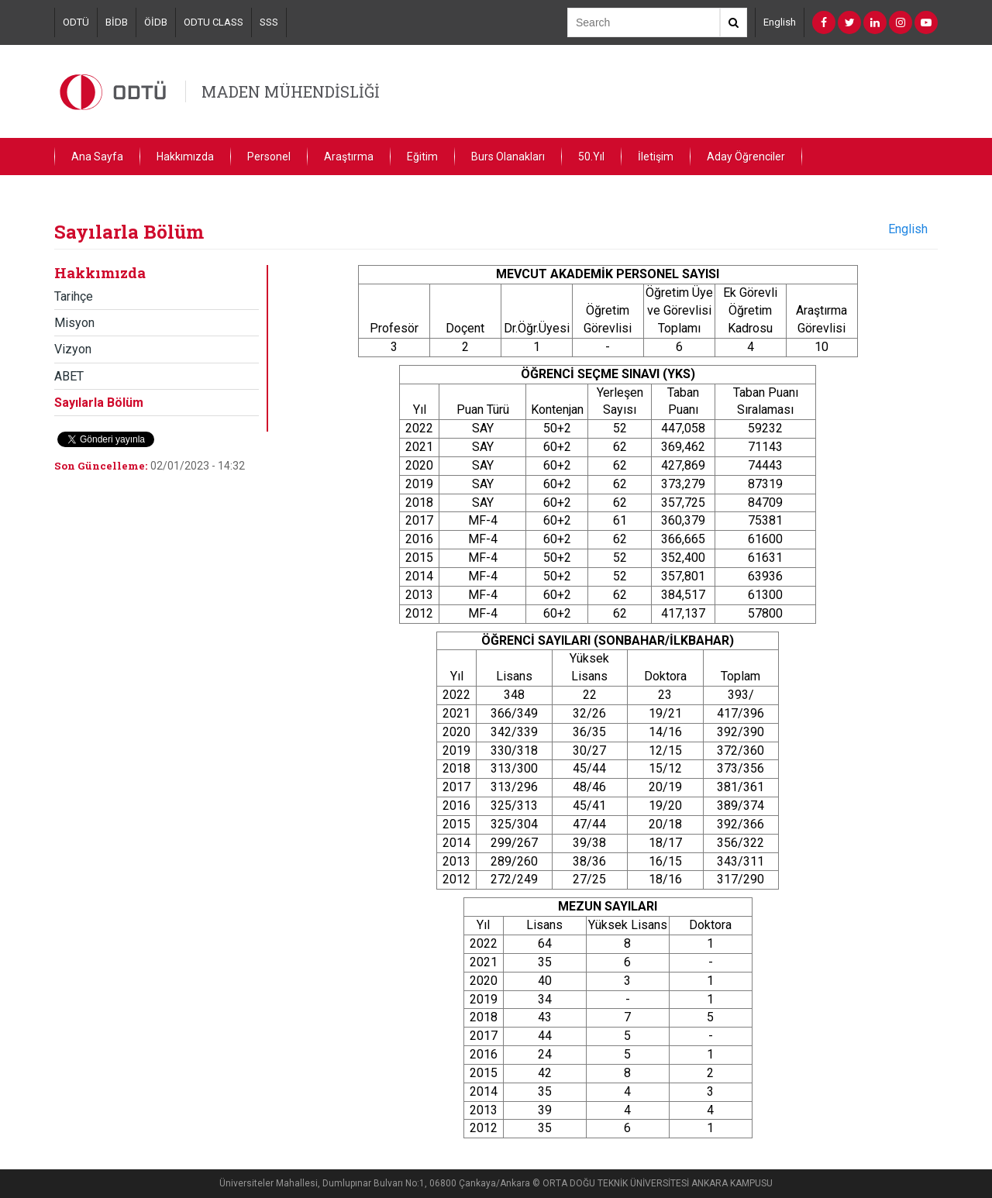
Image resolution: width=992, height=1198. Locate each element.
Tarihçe (73, 296)
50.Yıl (591, 156)
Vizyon (72, 349)
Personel (269, 156)
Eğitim (422, 156)
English (779, 22)
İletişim (655, 156)
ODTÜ (76, 22)
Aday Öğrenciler (746, 156)
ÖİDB (155, 22)
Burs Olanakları (508, 156)
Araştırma (349, 156)
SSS (269, 22)
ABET (69, 376)
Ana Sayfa (97, 156)
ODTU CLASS (213, 22)
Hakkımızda (185, 156)
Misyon (74, 322)
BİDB (116, 22)
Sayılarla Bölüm (98, 402)
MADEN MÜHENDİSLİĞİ (291, 91)
